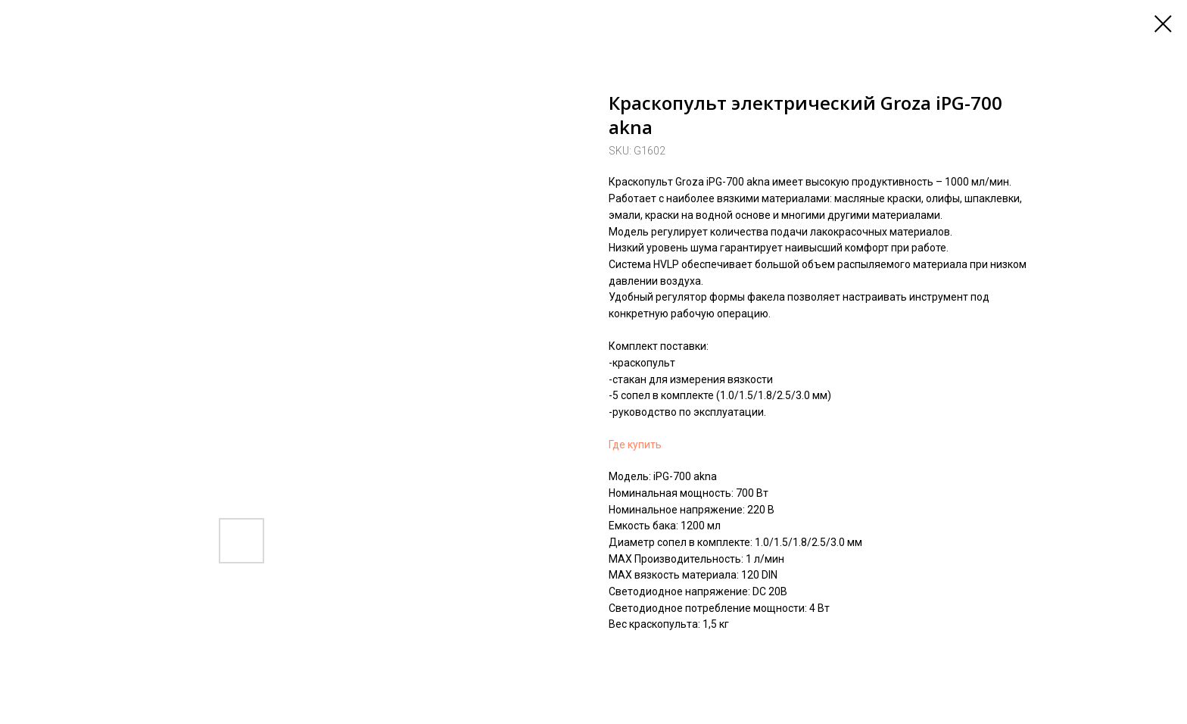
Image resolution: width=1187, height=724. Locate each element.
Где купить (635, 444)
